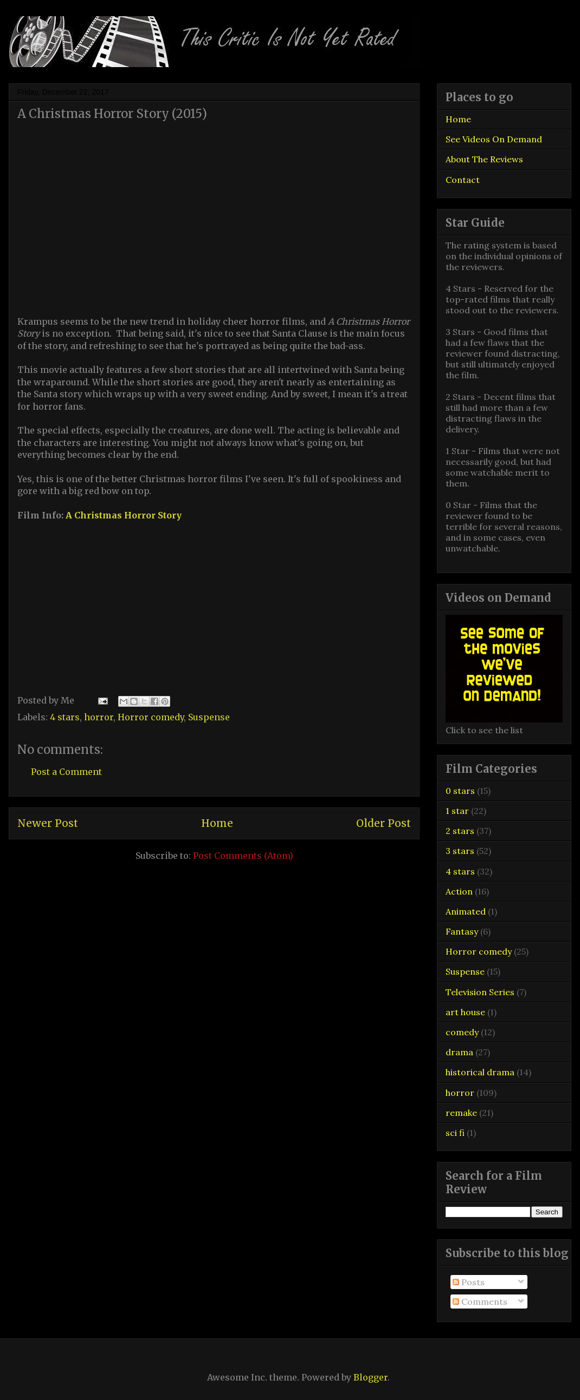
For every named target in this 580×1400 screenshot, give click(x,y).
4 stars (65, 717)
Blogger (370, 1377)
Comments (480, 1301)
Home (217, 823)
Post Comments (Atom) (243, 855)
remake (461, 1112)
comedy (462, 1032)
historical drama (480, 1072)
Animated (466, 911)
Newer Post (47, 823)
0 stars (460, 790)
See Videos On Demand (494, 139)
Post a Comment (66, 771)
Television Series (480, 992)
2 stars (460, 830)
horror (98, 717)
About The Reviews (484, 159)
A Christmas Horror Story (124, 515)
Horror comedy (151, 717)
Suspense (209, 717)
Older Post (383, 823)
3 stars (460, 850)
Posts (469, 1282)
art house (465, 1012)
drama (459, 1052)
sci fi (455, 1132)
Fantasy (462, 931)
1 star (457, 810)
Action (459, 891)
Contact (463, 179)
